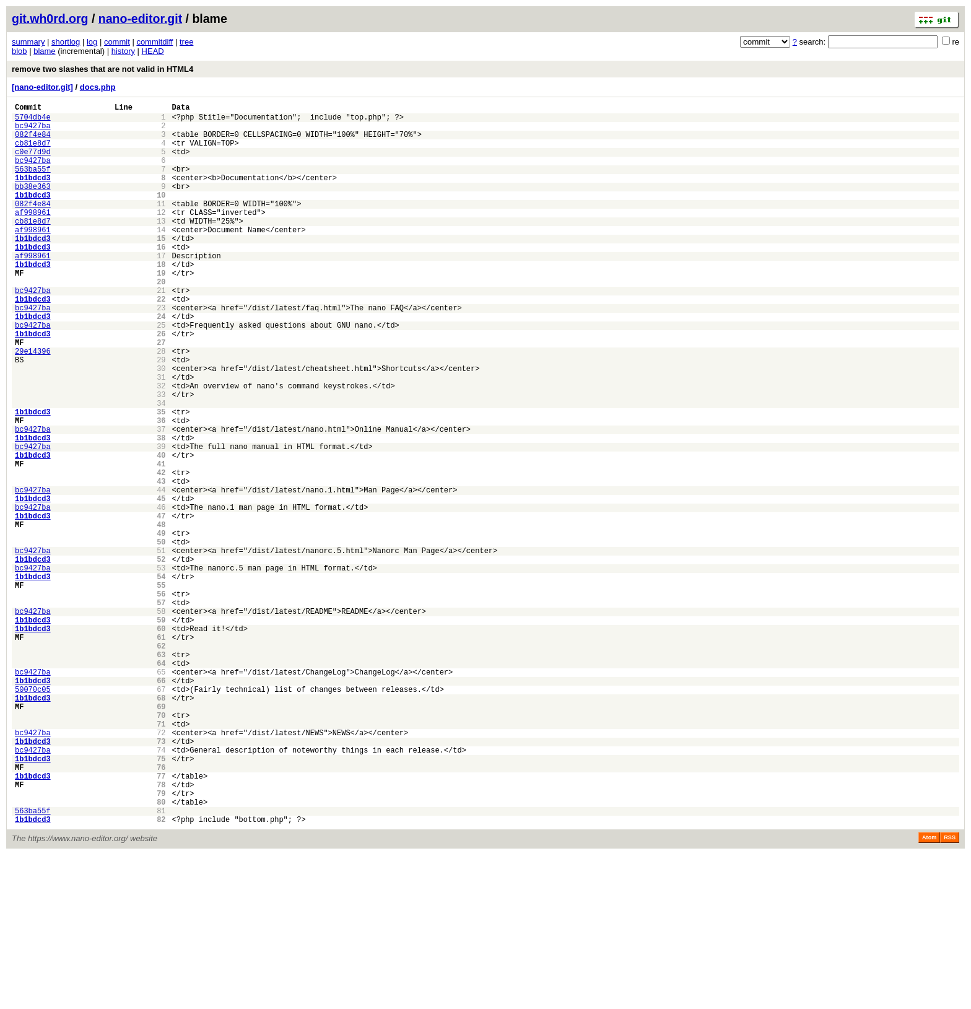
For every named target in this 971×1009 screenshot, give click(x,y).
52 (161, 657)
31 (161, 436)
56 (161, 699)
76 (161, 910)
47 (161, 605)
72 (161, 868)
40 (161, 531)
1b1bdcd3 (33, 194)
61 (161, 752)
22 (161, 341)
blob (19, 51)
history (123, 51)
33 (161, 457)
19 (161, 310)
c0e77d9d (33, 162)
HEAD (153, 51)
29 (161, 415)
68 (161, 826)
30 (161, 426)
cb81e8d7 (33, 152)
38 (161, 510)
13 (161, 247)
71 (161, 857)
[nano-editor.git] (42, 87)
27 (161, 394)
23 (161, 352)
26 (161, 383)
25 (161, 373)
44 (161, 573)
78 (161, 931)
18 (161, 299)
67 (161, 815)
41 (161, 541)
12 (161, 236)
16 (161, 278)
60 (161, 741)
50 (161, 636)
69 (161, 836)
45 (161, 584)
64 (161, 784)
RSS (950, 992)
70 (161, 847)
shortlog (65, 41)
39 (161, 520)
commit (117, 41)
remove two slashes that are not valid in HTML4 (102, 69)
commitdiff (154, 41)
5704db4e (33, 120)
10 (161, 215)
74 (161, 889)
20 (161, 320)
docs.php (98, 87)
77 (161, 920)
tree (186, 41)
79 (161, 942)
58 (161, 720)
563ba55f (33, 183)
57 (161, 710)
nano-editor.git (140, 18)
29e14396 (33, 405)
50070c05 (33, 815)
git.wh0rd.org (50, 18)
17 (161, 289)
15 (161, 268)
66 (161, 805)
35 (161, 478)
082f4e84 (33, 141)
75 (161, 899)
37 (161, 499)
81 (161, 963)
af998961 (33, 236)
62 (161, 763)
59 (161, 731)
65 (161, 794)
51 (161, 647)
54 (161, 678)
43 (161, 562)
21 (161, 331)
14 (161, 257)
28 (161, 405)
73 (161, 878)
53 (161, 668)
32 (161, 447)
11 (161, 226)
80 (161, 952)
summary (28, 41)
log (92, 41)
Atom (929, 992)
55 (161, 689)
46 (161, 594)
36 (161, 489)
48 (161, 615)
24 (161, 362)
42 (161, 552)
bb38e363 (33, 204)
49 (161, 626)
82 (161, 973)
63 (161, 773)
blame (44, 51)
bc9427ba (33, 131)
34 (161, 468)
